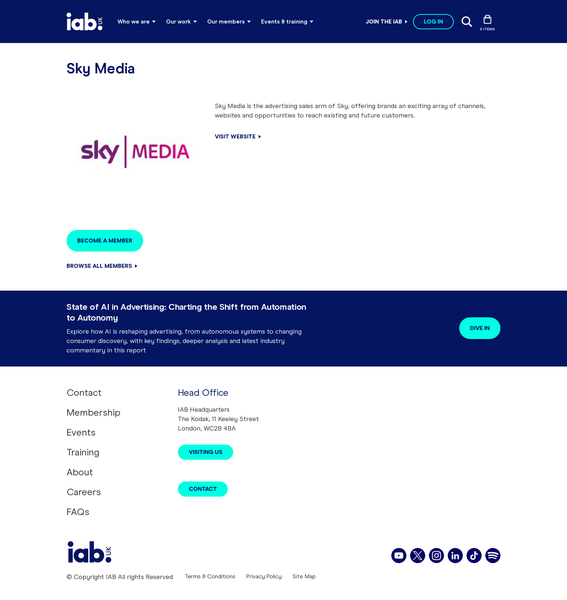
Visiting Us (205, 452)
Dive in (480, 328)
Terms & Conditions (210, 576)
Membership (93, 412)
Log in (433, 21)
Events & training (284, 21)
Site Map (304, 576)
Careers (84, 492)
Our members (226, 21)
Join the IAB (384, 21)
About (80, 472)
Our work (178, 21)
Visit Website (235, 136)
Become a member (104, 240)
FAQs (78, 512)
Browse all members (99, 265)
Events (81, 432)
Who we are (134, 21)
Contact (84, 392)
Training (83, 452)
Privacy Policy (264, 576)
